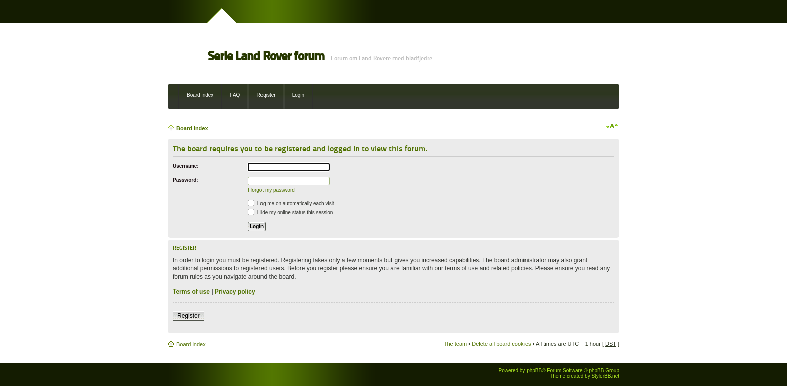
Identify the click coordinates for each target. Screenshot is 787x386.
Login (298, 95)
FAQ (235, 95)
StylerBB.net (605, 376)
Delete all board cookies (501, 344)
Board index (200, 95)
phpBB (534, 370)
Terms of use (191, 291)
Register (265, 95)
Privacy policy (235, 291)
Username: (186, 166)
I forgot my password (271, 190)
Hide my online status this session (290, 212)
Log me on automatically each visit (291, 203)
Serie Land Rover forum (266, 56)
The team (455, 344)
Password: (185, 180)
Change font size (612, 126)
